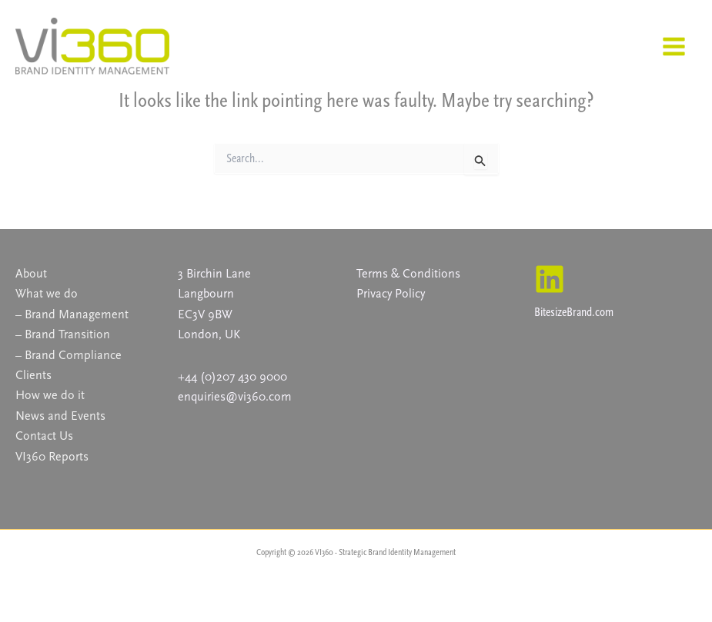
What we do (46, 293)
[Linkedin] (549, 279)
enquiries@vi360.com (235, 396)
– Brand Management (72, 314)
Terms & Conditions (408, 273)
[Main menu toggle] (673, 46)
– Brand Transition (62, 334)
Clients (33, 375)
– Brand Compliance (68, 355)
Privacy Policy (390, 293)
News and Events (60, 415)
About (31, 273)
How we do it (50, 395)
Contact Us (44, 435)
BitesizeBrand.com (573, 311)
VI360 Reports (52, 456)
